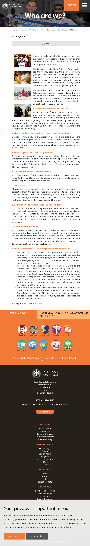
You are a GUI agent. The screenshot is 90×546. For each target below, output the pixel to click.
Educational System (45, 436)
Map (45, 473)
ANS (14, 358)
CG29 (45, 464)
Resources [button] (45, 486)
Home (14, 30)
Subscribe (45, 411)
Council (45, 451)
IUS (72, 358)
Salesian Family (45, 439)
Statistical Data (45, 482)
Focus (45, 476)
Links (45, 479)
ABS (66, 358)
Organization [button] (45, 444)
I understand (14, 536)
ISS (59, 358)
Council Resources (45, 499)
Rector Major (45, 448)
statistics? (39, 303)
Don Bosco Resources (45, 491)
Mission (73, 30)
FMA (44, 360)
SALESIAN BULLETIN (34, 358)
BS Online (50, 358)
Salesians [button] (45, 424)
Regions (45, 456)
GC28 (45, 462)
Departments (45, 454)
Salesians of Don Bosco (57, 30)
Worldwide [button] (45, 469)
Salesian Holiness (45, 434)
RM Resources (45, 496)
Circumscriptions (45, 459)
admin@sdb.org (45, 393)
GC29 (72, 5)
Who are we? (37, 30)
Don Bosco (45, 431)
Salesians (25, 30)
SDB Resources (45, 493)
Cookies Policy (36, 536)
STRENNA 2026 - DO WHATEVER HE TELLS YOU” (63, 315)
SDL (21, 358)
